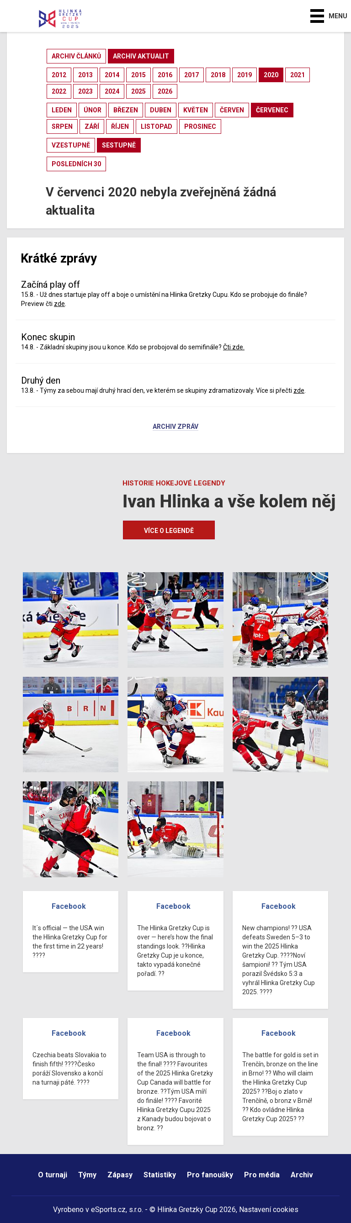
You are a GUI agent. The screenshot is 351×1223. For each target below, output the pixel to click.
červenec (272, 110)
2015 (138, 75)
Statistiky (160, 1174)
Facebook (69, 906)
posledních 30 (76, 164)
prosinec (200, 126)
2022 (59, 91)
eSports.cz (108, 1209)
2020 (271, 75)
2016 (165, 75)
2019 (244, 75)
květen (195, 110)
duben (160, 110)
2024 (112, 91)
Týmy (87, 1174)
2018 (218, 75)
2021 (297, 75)
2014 (112, 75)
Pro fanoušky (210, 1174)
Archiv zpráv (175, 427)
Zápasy (120, 1174)
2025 (138, 91)
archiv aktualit (141, 56)
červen (232, 110)
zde (59, 303)
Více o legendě (169, 530)
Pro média (262, 1174)
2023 (85, 91)
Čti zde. (234, 347)
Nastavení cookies (268, 1209)
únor (92, 110)
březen (125, 110)
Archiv (302, 1174)
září (92, 126)
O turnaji (52, 1174)
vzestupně (71, 145)
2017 (191, 75)
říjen (120, 126)
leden (62, 110)
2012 (59, 75)
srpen (62, 126)
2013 (85, 75)
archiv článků (76, 56)
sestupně (119, 145)
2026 (165, 91)
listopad (156, 126)
